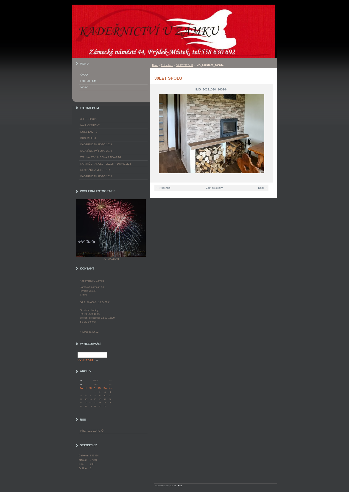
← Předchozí (163, 187)
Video (84, 87)
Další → (262, 187)
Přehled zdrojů (91, 430)
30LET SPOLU (184, 65)
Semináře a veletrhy (95, 170)
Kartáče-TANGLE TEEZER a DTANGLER (105, 163)
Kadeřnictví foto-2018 (96, 150)
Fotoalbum (167, 65)
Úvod (155, 65)
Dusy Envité (88, 131)
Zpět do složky (214, 187)
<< (81, 381)
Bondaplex (88, 138)
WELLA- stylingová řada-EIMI (100, 157)
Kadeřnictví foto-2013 (96, 176)
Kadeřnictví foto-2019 (96, 144)
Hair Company (90, 125)
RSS (180, 485)
